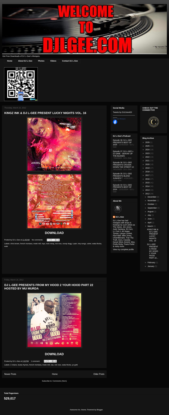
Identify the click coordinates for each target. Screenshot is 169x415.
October (151, 204)
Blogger (100, 410)
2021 (147, 161)
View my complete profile (123, 249)
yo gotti (75, 365)
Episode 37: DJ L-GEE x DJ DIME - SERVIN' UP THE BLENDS (123, 153)
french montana (26, 244)
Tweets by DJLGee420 (122, 112)
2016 (147, 179)
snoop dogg (67, 244)
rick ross (58, 244)
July (149, 215)
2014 (147, 186)
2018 (147, 172)
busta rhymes (23, 365)
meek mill (37, 244)
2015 (147, 183)
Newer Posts (10, 374)
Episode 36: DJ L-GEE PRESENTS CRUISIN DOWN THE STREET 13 (123, 164)
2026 (147, 142)
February (152, 262)
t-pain (75, 244)
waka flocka (96, 244)
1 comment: (36, 361)
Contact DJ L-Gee (70, 61)
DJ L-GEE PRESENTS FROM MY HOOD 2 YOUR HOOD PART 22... (152, 251)
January (151, 266)
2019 (147, 168)
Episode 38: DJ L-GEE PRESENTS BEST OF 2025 (122, 142)
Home (9, 61)
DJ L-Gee (120, 217)
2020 (147, 164)
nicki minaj (50, 244)
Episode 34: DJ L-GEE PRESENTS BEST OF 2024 (122, 187)
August (151, 211)
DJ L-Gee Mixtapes (119, 119)
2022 (147, 157)
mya (43, 244)
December (152, 197)
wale (6, 246)
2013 (147, 190)
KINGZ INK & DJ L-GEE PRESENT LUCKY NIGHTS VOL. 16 (45, 113)
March (150, 226)
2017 (147, 175)
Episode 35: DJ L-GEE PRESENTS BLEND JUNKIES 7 (122, 176)
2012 (147, 194)
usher (89, 244)
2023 (147, 153)
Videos (53, 61)
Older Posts (98, 374)
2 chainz (13, 365)
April (150, 222)
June (150, 219)
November (152, 200)
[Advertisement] (54, 261)
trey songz (82, 244)
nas (52, 365)
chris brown (14, 244)
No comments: (37, 240)
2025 (147, 146)
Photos (41, 61)
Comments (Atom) (60, 381)
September (152, 208)
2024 (147, 150)
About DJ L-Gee (25, 61)
